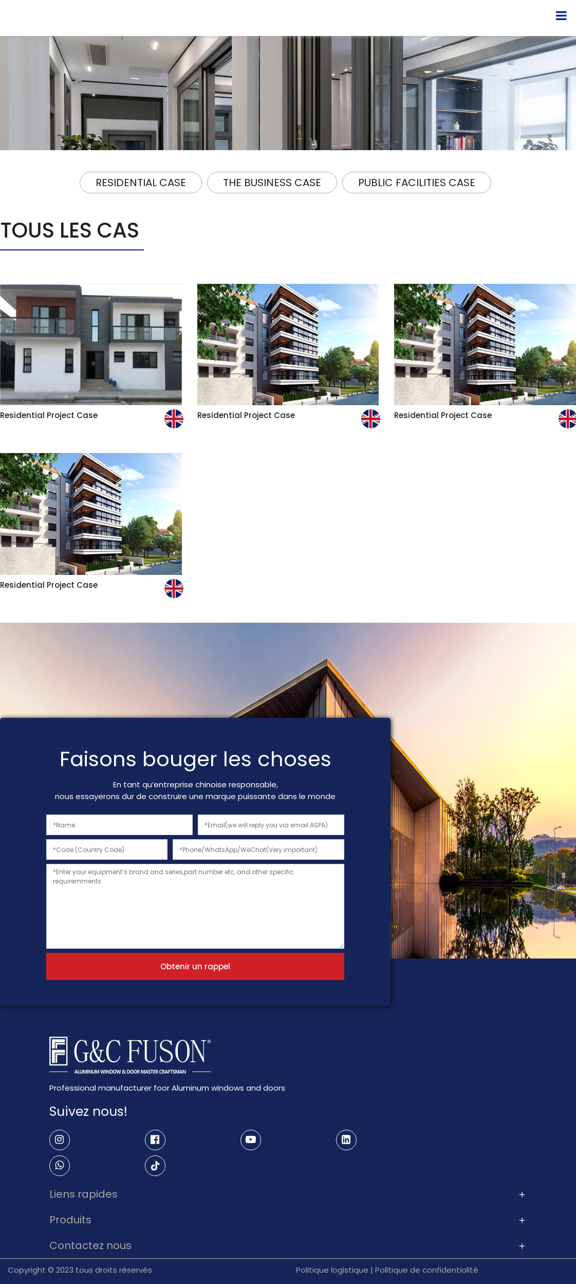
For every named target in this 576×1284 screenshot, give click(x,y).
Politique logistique (332, 1269)
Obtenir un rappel (195, 966)
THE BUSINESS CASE (272, 182)
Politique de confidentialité (426, 1269)
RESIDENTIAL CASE (141, 182)
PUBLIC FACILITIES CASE (416, 182)
